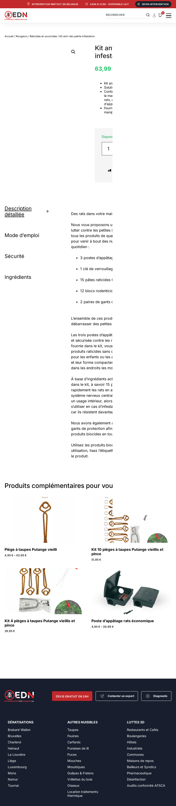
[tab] (27, 211)
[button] (73, 52)
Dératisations (20, 722)
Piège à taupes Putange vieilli (31, 549)
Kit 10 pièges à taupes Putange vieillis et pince (127, 551)
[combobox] (128, 14)
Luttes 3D (135, 722)
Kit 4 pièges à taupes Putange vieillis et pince (40, 622)
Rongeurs (22, 36)
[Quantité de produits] (110, 148)
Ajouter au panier (144, 148)
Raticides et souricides (43, 36)
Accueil (9, 36)
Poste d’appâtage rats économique (122, 620)
